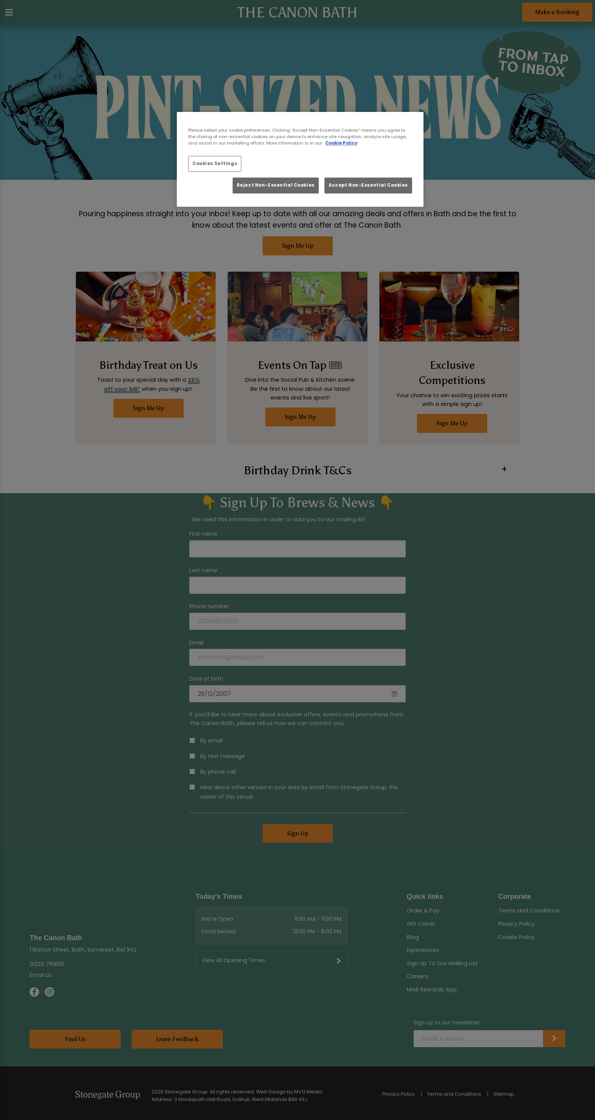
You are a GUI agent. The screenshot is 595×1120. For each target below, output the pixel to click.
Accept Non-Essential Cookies (368, 185)
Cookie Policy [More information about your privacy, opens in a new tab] (341, 143)
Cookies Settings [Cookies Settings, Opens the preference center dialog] (214, 163)
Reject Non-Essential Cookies (276, 185)
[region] (300, 159)
